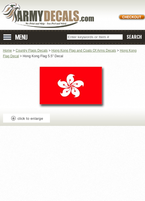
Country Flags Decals (32, 50)
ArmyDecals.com (50, 15)
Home (7, 50)
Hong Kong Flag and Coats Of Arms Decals (84, 50)
